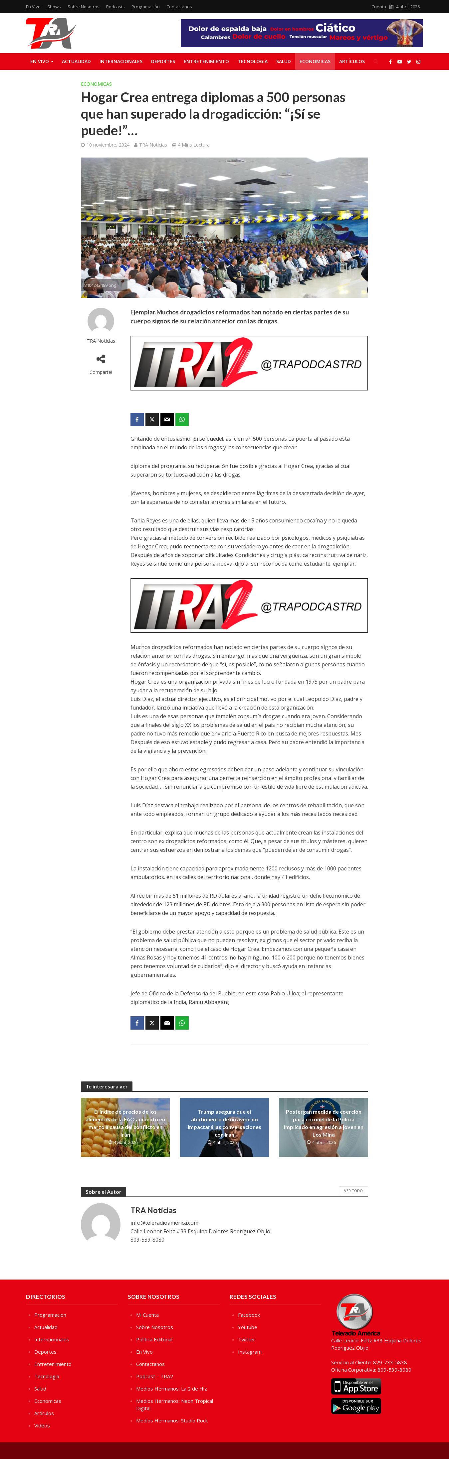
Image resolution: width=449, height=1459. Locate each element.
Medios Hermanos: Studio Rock (172, 1420)
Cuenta (378, 7)
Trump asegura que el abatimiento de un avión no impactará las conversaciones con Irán (224, 1123)
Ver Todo (353, 1190)
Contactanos (179, 7)
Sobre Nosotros (84, 7)
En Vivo (33, 7)
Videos (42, 1425)
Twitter (246, 1339)
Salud (283, 61)
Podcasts (115, 7)
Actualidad (76, 61)
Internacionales (121, 61)
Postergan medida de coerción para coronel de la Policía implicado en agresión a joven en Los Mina (323, 1123)
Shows (54, 7)
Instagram (250, 1351)
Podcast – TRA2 (154, 1376)
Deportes (163, 61)
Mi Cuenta (147, 1314)
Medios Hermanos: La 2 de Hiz (171, 1388)
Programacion (50, 1314)
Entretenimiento (206, 61)
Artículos (352, 61)
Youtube (247, 1327)
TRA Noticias (153, 145)
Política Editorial (154, 1339)
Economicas (315, 61)
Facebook (249, 1314)
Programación (145, 7)
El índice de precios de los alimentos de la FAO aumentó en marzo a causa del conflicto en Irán (125, 1123)
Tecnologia (253, 61)
